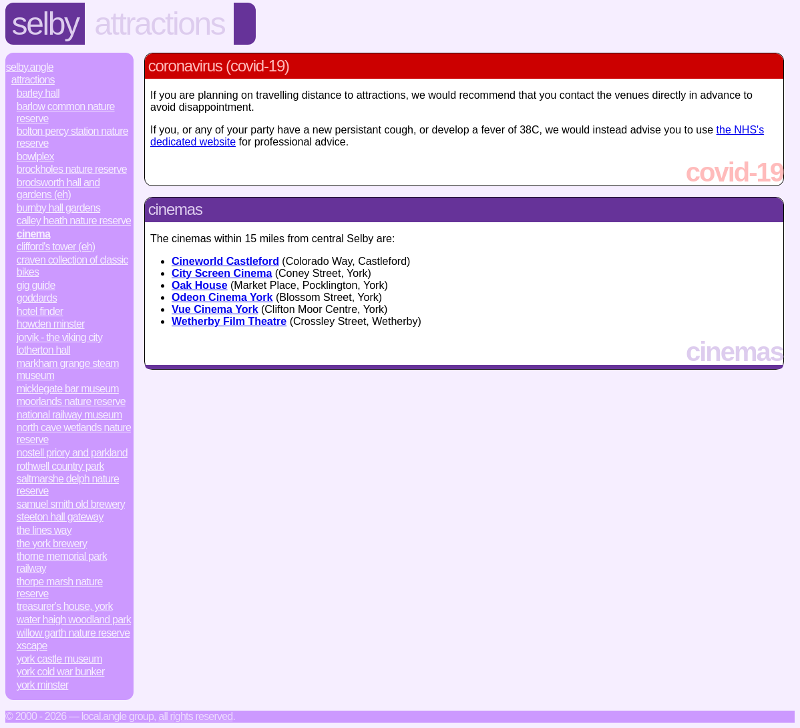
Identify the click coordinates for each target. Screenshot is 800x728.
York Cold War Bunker (61, 671)
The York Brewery (52, 543)
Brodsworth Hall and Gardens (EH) (58, 188)
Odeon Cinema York (222, 297)
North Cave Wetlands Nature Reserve (74, 433)
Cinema (33, 234)
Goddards (37, 298)
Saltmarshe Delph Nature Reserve (68, 484)
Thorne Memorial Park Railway (62, 562)
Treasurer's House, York (65, 606)
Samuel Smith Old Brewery (71, 504)
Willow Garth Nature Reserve (73, 633)
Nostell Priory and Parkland (72, 452)
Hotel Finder (40, 311)
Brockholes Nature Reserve (72, 169)
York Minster (43, 685)
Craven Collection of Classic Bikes (72, 266)
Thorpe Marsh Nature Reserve (60, 587)
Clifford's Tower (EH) (56, 246)
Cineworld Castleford (225, 261)
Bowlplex (35, 156)
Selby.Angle (29, 67)
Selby (45, 23)
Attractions (159, 23)
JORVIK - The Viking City (59, 337)
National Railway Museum (69, 414)
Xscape (32, 645)
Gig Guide (36, 285)
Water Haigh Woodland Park (74, 619)
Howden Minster (51, 324)
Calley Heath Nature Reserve (74, 220)
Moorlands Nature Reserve (71, 401)
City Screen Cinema (222, 273)
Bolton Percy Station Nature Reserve (72, 137)
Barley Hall (38, 93)
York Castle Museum (59, 659)
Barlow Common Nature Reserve (66, 112)
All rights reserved (195, 716)
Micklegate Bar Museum (68, 388)
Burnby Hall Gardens (58, 208)
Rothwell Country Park (60, 466)
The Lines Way (44, 530)
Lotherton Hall (43, 350)
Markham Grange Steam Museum (68, 369)
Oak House (200, 285)
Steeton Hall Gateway (60, 516)
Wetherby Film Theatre (229, 321)
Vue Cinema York (215, 309)
